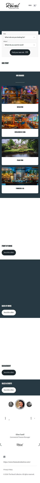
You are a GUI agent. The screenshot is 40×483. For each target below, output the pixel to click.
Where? (5, 41)
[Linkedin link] (4, 457)
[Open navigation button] (35, 5)
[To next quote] (33, 418)
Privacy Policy (8, 469)
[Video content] (20, 221)
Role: (4, 33)
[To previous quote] (7, 418)
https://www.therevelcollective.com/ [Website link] (17, 462)
